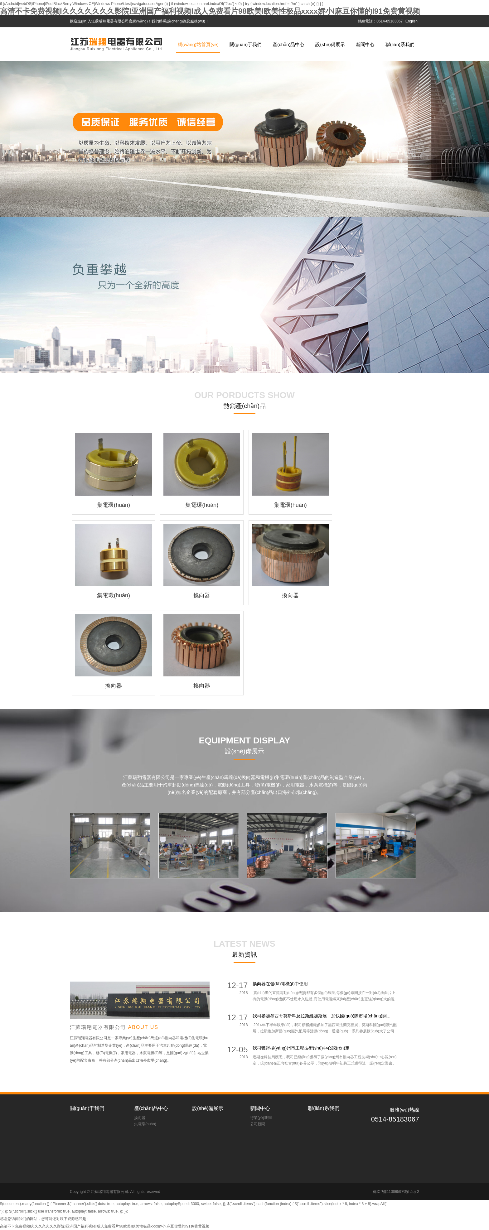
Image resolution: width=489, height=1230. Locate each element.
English (411, 21)
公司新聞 (257, 1124)
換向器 (139, 1118)
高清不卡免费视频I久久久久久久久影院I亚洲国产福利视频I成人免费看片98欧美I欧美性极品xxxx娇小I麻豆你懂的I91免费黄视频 (210, 11)
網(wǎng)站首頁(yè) (198, 44)
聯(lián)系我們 (399, 44)
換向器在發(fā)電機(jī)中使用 (280, 983)
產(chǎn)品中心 (288, 44)
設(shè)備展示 (330, 44)
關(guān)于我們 (246, 44)
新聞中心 (365, 44)
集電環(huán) (145, 1124)
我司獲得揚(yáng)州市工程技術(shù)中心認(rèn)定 (301, 1047)
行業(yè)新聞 (261, 1118)
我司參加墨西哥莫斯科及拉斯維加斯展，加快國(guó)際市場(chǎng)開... (321, 1015)
